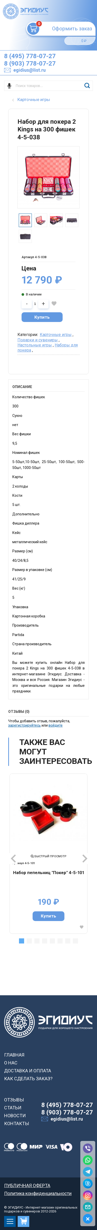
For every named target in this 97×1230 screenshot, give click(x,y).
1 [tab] (21, 940)
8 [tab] (75, 940)
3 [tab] (37, 940)
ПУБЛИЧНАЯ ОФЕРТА (27, 1185)
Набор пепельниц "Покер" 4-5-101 (48, 872)
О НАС (10, 1062)
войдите (55, 725)
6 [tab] (60, 940)
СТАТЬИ (12, 1107)
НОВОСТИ (15, 1115)
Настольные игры (34, 345)
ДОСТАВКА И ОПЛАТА (27, 1070)
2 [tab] (29, 940)
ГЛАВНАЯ (14, 1055)
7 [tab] (67, 940)
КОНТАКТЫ (16, 1123)
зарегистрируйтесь (24, 725)
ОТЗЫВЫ (14, 1099)
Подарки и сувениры (37, 340)
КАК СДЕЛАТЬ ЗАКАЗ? (28, 1078)
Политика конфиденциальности (38, 1193)
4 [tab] (44, 940)
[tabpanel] (48, 854)
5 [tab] (52, 940)
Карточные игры (56, 334)
